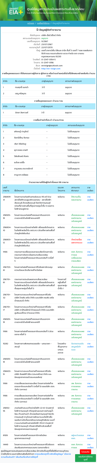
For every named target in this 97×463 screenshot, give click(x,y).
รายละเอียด (90, 198)
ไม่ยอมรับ (85, 451)
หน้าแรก (30, 23)
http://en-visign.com (50, 68)
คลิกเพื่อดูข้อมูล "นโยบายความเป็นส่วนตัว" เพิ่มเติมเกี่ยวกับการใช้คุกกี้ (36, 455)
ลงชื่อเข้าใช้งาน (43, 23)
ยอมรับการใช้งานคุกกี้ (86, 458)
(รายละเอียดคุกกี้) (41, 453)
